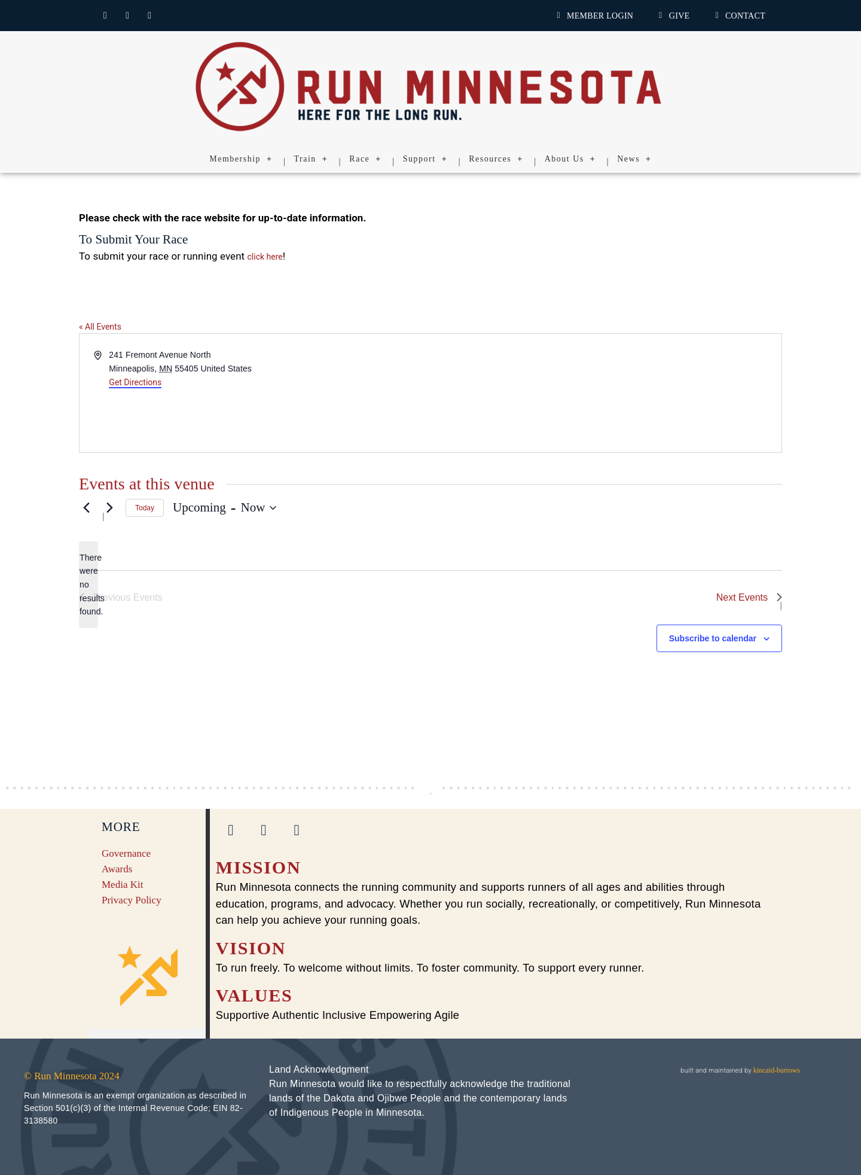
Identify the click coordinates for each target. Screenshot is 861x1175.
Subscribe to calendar (712, 638)
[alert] (88, 584)
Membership (240, 159)
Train (311, 159)
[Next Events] (109, 508)
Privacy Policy (131, 900)
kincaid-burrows (776, 1070)
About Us (570, 159)
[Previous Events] (86, 508)
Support (425, 159)
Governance (126, 853)
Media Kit (122, 884)
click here (265, 256)
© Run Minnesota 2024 (72, 1076)
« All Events (100, 326)
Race (365, 159)
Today (144, 508)
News (634, 159)
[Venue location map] (605, 393)
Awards (117, 869)
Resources (496, 159)
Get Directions (135, 382)
